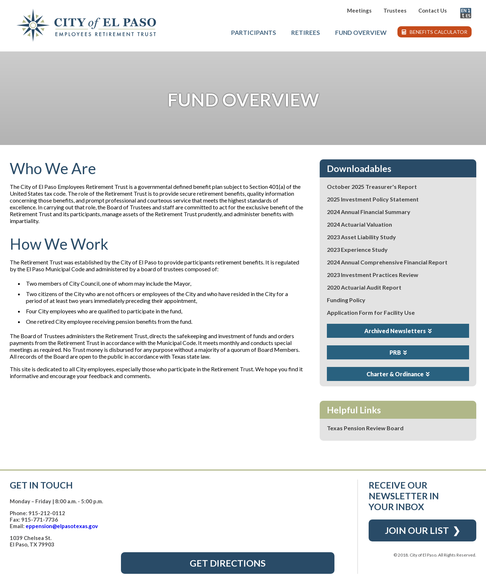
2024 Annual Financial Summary (368, 211)
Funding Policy (346, 299)
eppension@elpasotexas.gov (62, 526)
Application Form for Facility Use (371, 312)
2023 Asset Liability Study (361, 236)
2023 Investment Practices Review (372, 274)
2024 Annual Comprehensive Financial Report (387, 262)
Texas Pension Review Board (365, 428)
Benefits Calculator (434, 32)
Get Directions (228, 563)
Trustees (394, 10)
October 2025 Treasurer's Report (372, 186)
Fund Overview (361, 32)
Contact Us (432, 10)
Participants (253, 32)
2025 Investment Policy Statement (373, 199)
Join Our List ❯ (422, 530)
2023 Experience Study (357, 249)
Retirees (305, 32)
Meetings (359, 10)
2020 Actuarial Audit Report (364, 287)
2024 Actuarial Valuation (359, 224)
